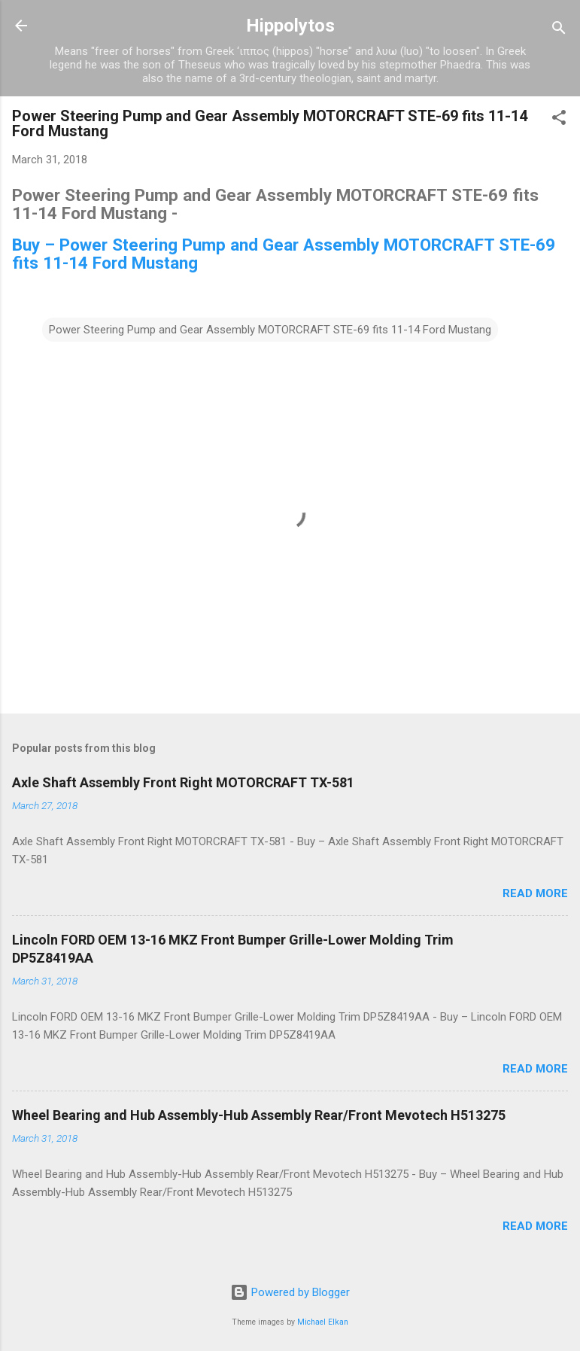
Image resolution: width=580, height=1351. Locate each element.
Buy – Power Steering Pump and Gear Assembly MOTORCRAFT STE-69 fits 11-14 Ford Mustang (283, 253)
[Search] (559, 30)
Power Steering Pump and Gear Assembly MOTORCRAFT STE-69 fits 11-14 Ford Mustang (270, 329)
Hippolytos (290, 25)
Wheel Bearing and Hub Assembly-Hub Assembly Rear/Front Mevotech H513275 (259, 1115)
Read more (535, 893)
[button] (559, 120)
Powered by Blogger (290, 1292)
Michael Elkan (322, 1322)
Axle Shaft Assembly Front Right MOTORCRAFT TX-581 (183, 782)
